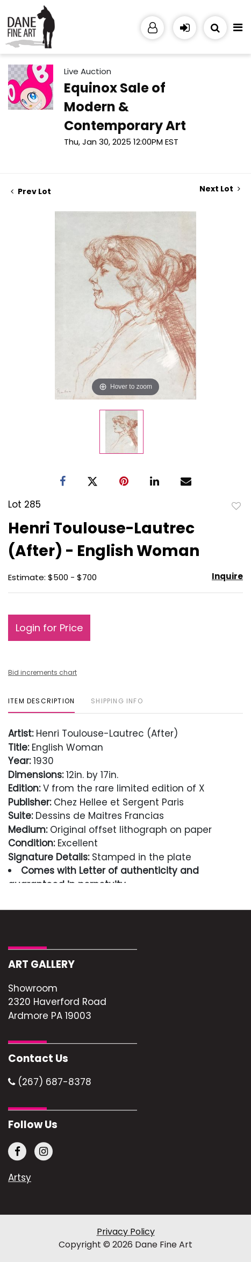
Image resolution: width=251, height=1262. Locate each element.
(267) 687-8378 (49, 1082)
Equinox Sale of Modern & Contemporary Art (125, 106)
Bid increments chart (42, 672)
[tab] (41, 705)
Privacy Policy (126, 1231)
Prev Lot (31, 191)
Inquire (227, 576)
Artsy (19, 1178)
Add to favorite (236, 505)
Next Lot (219, 189)
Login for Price (49, 627)
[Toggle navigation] (237, 30)
